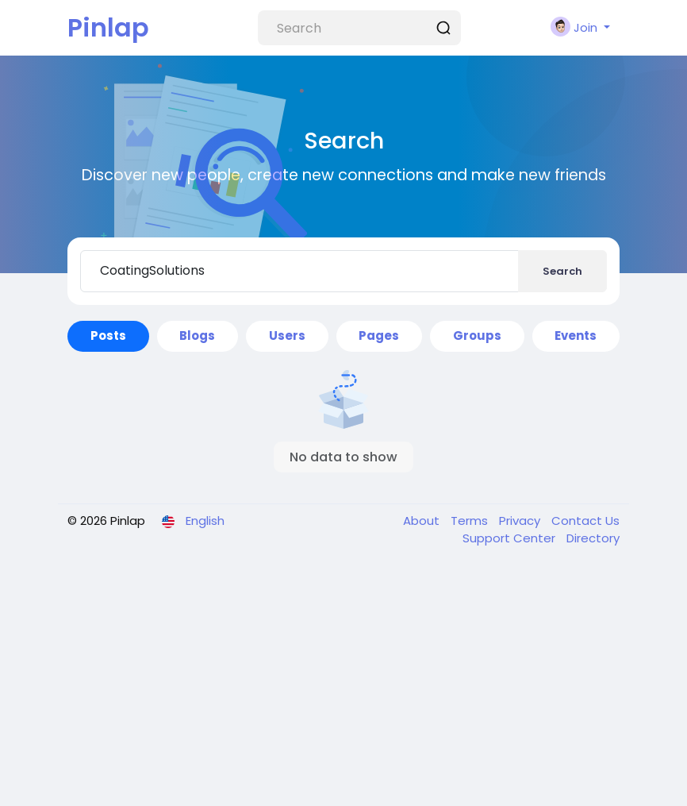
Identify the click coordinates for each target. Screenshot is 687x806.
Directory (593, 538)
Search (562, 271)
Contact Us (585, 520)
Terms (471, 520)
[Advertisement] (343, 687)
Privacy (521, 520)
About (423, 520)
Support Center (510, 538)
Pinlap (108, 27)
